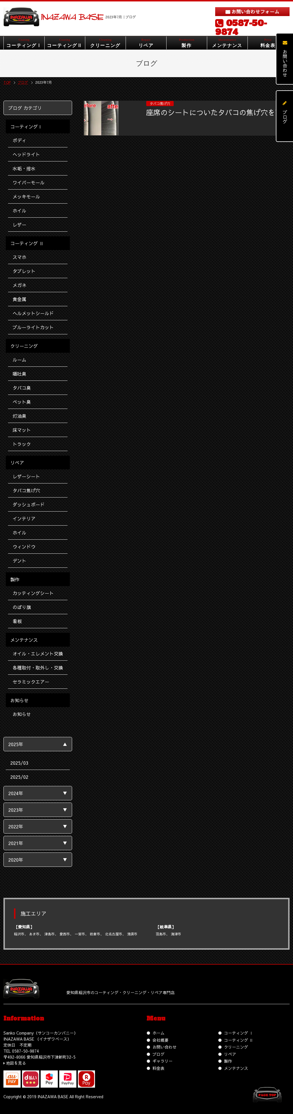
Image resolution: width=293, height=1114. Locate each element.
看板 (17, 621)
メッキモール (26, 196)
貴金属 (19, 299)
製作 (228, 1061)
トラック (22, 444)
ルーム (19, 359)
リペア (230, 1054)
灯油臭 (19, 416)
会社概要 (161, 1040)
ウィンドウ (24, 546)
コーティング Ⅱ (238, 1040)
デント (19, 560)
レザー (19, 224)
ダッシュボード (29, 504)
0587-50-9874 (241, 27)
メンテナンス (236, 1068)
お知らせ (22, 714)
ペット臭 (22, 402)
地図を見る (16, 1063)
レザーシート (26, 476)
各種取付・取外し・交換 (38, 667)
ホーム (159, 1033)
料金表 (159, 1068)
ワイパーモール (29, 182)
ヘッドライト (26, 154)
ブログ (159, 1054)
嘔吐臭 (19, 373)
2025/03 (19, 763)
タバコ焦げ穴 (26, 490)
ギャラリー (163, 1061)
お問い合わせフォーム (255, 11)
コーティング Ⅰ (238, 1033)
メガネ (19, 285)
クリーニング (236, 1047)
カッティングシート (33, 593)
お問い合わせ (165, 1047)
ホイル (19, 210)
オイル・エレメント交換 (38, 653)
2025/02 (19, 777)
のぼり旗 (22, 607)
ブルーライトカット (33, 327)
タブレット (24, 271)
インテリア (24, 518)
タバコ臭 (22, 388)
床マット (22, 430)
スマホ (19, 257)
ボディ (19, 140)
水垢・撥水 (24, 168)
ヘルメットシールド (33, 313)
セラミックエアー (31, 681)
